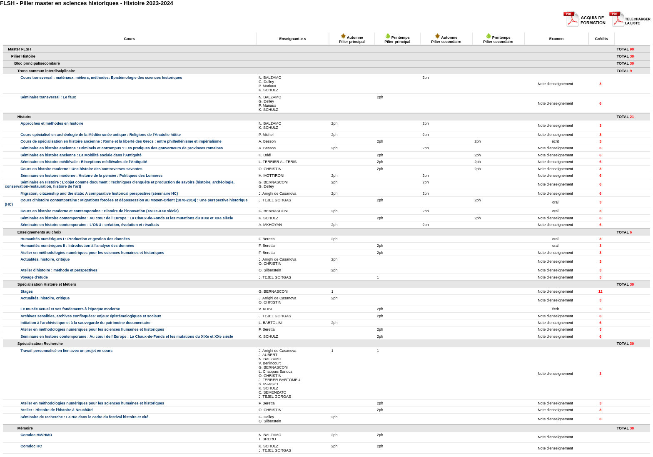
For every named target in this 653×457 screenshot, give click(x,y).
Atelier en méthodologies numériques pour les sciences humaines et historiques (92, 253)
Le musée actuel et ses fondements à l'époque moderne (70, 309)
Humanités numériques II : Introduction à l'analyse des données (77, 246)
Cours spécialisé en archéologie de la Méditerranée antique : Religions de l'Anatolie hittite (100, 135)
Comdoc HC (31, 446)
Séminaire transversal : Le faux (48, 97)
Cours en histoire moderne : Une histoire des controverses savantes (81, 169)
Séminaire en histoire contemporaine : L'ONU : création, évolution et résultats (89, 225)
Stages (26, 291)
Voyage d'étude (34, 277)
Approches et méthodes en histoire (51, 123)
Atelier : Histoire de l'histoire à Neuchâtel (56, 410)
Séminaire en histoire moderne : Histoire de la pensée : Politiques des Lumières (91, 175)
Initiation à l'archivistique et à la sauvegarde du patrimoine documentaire (85, 323)
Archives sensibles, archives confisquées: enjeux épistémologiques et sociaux (90, 316)
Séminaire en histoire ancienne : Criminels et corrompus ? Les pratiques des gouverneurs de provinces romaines (121, 148)
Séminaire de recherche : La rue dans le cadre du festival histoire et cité (84, 417)
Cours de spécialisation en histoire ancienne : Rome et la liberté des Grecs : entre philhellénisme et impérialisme (121, 141)
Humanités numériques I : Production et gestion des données (75, 239)
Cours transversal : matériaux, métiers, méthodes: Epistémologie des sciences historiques (101, 77)
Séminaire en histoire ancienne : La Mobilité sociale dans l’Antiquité (81, 155)
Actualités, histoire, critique (45, 259)
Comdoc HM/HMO (36, 435)
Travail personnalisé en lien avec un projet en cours (66, 351)
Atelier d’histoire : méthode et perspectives (58, 270)
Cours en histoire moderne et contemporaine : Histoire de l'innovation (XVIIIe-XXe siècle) (99, 211)
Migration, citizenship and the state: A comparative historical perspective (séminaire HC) (99, 193)
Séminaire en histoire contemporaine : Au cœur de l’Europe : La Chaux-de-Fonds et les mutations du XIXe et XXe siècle (126, 218)
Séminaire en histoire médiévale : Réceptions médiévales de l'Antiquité (83, 162)
